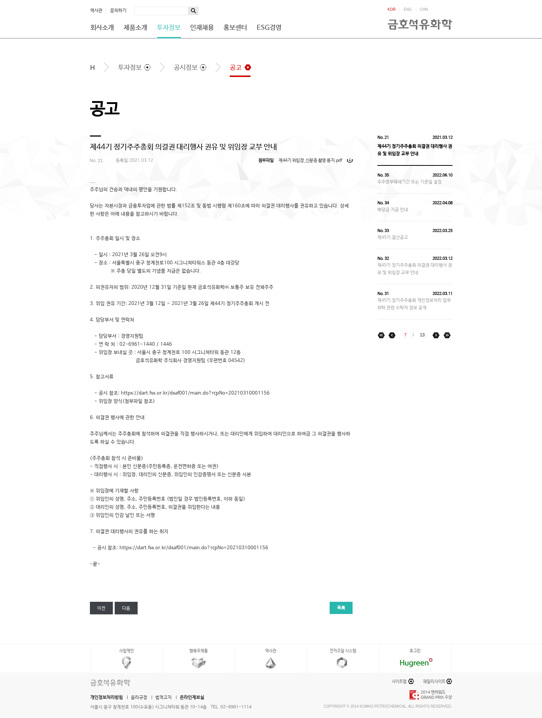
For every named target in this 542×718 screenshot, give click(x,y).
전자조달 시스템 (343, 651)
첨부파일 (266, 160)
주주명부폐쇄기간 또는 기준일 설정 (409, 182)
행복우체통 (198, 651)
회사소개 (102, 27)
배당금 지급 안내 (392, 209)
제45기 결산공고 (392, 237)
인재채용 (202, 27)
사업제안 (126, 651)
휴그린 (415, 651)
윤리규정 (139, 697)
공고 (236, 67)
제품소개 (135, 27)
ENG (408, 9)
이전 (101, 608)
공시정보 (186, 67)
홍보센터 (235, 27)
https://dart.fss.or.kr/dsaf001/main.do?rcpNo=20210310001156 (193, 548)
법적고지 (163, 697)
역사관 (96, 10)
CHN (424, 9)
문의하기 (118, 10)
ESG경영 (269, 27)
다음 (126, 608)
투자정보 (169, 27)
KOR (392, 9)
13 (422, 335)
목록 (341, 608)
